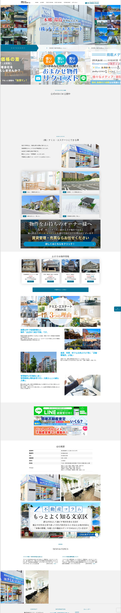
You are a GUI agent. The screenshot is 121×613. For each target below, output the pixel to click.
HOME (37, 2)
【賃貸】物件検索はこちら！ (58, 48)
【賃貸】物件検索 (49, 2)
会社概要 (42, 2)
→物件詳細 (30, 281)
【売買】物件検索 (58, 2)
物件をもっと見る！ (61, 289)
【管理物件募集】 (67, 2)
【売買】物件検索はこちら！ (100, 48)
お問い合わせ (74, 2)
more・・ (56, 563)
